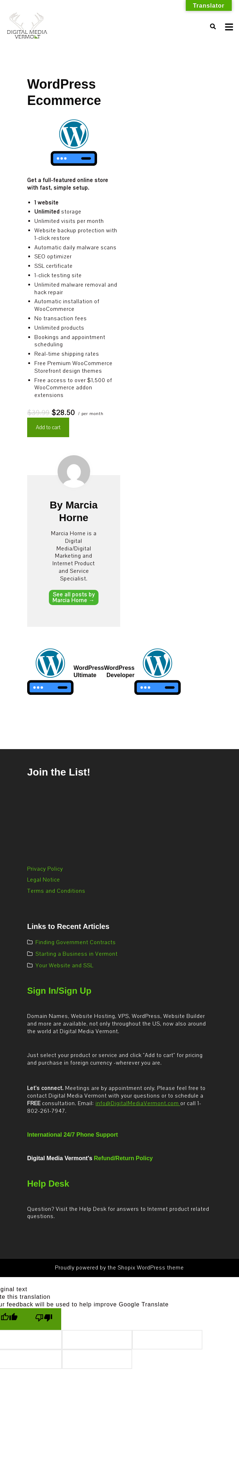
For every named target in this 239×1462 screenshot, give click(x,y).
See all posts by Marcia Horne (74, 597)
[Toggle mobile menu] (229, 27)
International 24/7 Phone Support (72, 1135)
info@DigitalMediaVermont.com (138, 1103)
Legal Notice (43, 879)
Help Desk (48, 1183)
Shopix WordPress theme (151, 1267)
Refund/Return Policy (123, 1158)
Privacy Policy (45, 868)
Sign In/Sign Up (59, 991)
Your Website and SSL (64, 965)
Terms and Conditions (56, 891)
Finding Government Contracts (75, 942)
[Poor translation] (43, 1319)
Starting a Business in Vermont (76, 954)
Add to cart (48, 427)
